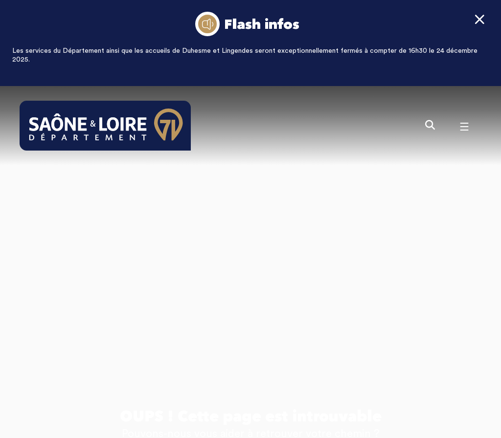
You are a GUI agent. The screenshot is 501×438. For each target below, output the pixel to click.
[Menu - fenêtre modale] (464, 126)
